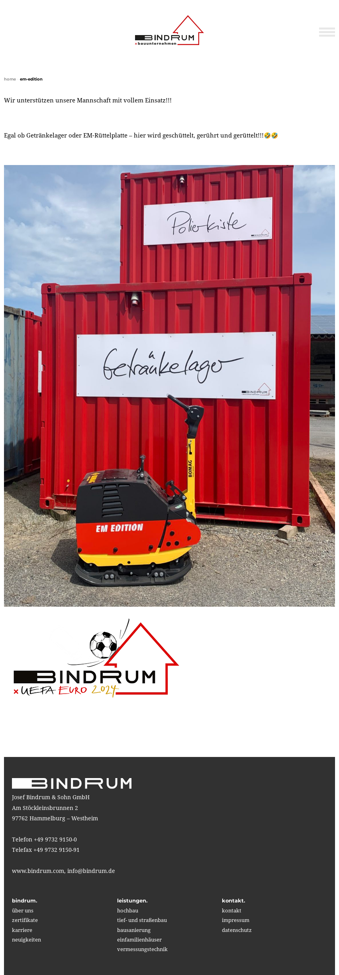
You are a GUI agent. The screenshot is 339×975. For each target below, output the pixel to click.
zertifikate (25, 920)
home (10, 79)
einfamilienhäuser (139, 939)
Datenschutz (237, 930)
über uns (22, 910)
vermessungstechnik (142, 949)
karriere (22, 930)
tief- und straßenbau (142, 920)
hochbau (127, 910)
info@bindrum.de (91, 871)
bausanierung (134, 930)
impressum (235, 920)
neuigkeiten (26, 939)
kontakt (231, 910)
